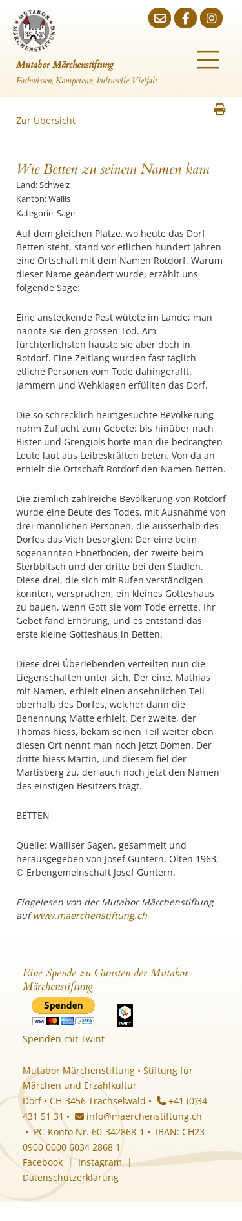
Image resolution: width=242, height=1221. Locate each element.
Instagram (100, 1162)
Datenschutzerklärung (71, 1177)
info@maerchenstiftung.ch (138, 1116)
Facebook (43, 1162)
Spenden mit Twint (64, 1039)
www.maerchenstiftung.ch (90, 915)
